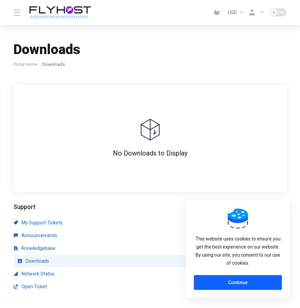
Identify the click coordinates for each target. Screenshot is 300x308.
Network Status (121, 235)
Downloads (33, 235)
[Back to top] (171, 280)
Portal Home (25, 64)
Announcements (123, 222)
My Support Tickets (38, 222)
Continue (238, 282)
